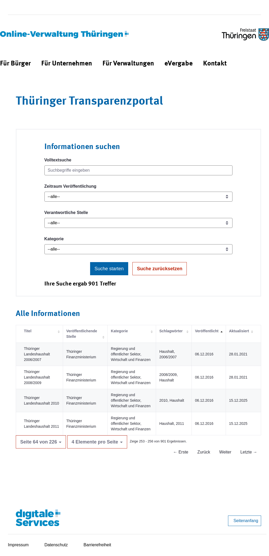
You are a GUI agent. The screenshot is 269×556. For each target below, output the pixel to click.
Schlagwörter (171, 331)
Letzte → (248, 452)
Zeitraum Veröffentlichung (70, 186)
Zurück (203, 452)
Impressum (18, 545)
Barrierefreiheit (97, 545)
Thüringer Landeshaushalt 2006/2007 (37, 354)
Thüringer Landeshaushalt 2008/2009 (37, 377)
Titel (28, 331)
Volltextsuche (57, 160)
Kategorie (54, 239)
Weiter (225, 452)
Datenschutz (56, 545)
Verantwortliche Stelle (66, 212)
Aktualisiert (239, 331)
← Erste (180, 452)
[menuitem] (15, 64)
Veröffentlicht (206, 331)
